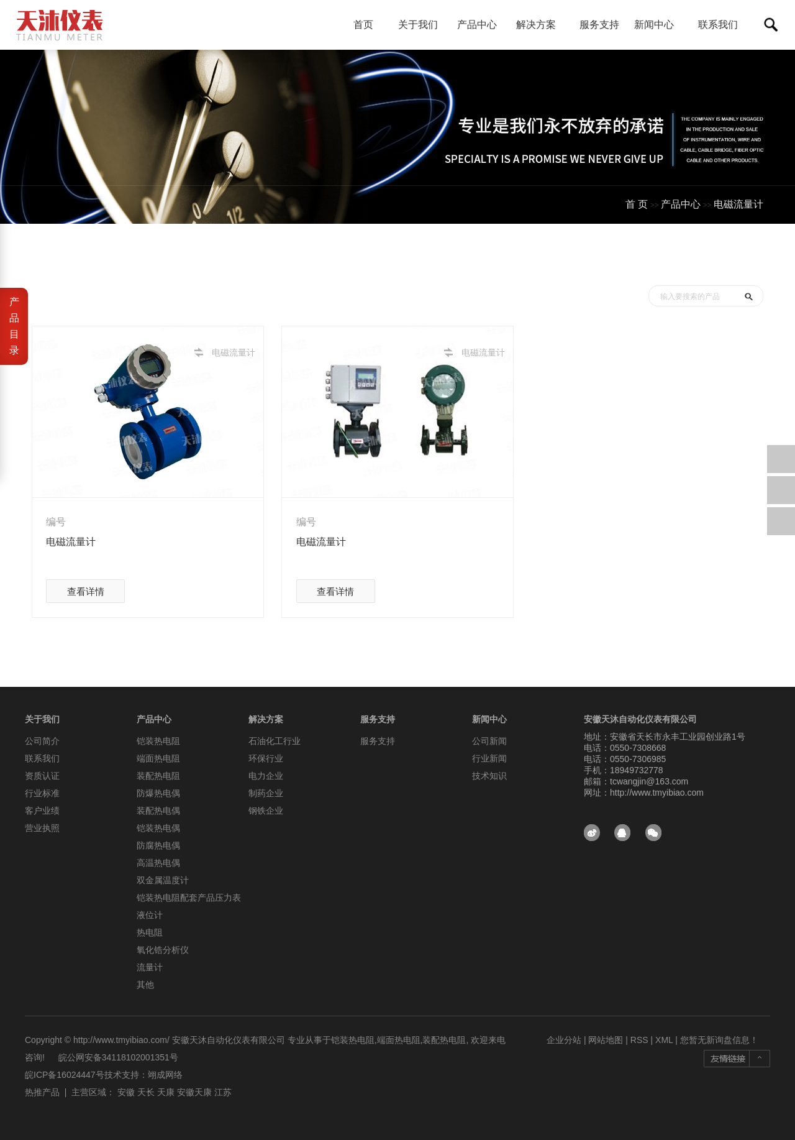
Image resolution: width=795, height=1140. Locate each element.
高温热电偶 (158, 863)
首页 (363, 24)
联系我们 (718, 24)
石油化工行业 (274, 741)
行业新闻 (489, 758)
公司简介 (42, 741)
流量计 (150, 967)
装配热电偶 (158, 811)
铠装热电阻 (158, 741)
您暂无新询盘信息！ (719, 1040)
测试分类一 (738, 258)
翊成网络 (165, 1075)
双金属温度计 (163, 880)
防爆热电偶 (158, 793)
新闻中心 (658, 24)
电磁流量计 (738, 204)
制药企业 (265, 793)
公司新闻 (489, 741)
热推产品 (42, 1092)
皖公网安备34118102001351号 (118, 1057)
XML (664, 1040)
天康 (166, 1092)
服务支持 (599, 24)
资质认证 (42, 776)
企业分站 (564, 1040)
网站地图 (605, 1040)
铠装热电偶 (158, 828)
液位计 (150, 915)
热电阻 (150, 932)
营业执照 (42, 828)
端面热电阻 (158, 758)
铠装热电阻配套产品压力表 (189, 898)
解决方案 (540, 24)
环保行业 (265, 758)
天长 (146, 1092)
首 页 (636, 204)
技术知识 (489, 776)
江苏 (223, 1092)
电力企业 (265, 776)
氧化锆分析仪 (163, 950)
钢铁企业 (265, 811)
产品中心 (481, 24)
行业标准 (42, 793)
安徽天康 (194, 1092)
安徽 (126, 1092)
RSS (639, 1040)
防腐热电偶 (158, 845)
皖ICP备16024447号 (64, 1075)
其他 (145, 985)
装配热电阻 (158, 776)
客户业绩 (42, 811)
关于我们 (422, 24)
